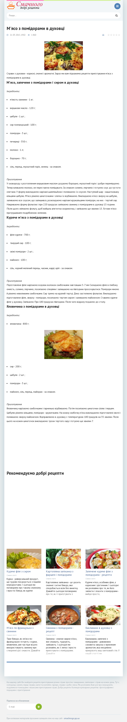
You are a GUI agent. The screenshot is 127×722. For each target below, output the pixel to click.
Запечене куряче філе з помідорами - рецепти (99, 573)
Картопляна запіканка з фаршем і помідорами (59, 573)
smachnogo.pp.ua (71, 718)
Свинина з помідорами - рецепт (60, 629)
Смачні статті (12, 575)
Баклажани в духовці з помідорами (98, 629)
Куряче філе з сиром (19, 571)
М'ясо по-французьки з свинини (20, 629)
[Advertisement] (64, 444)
